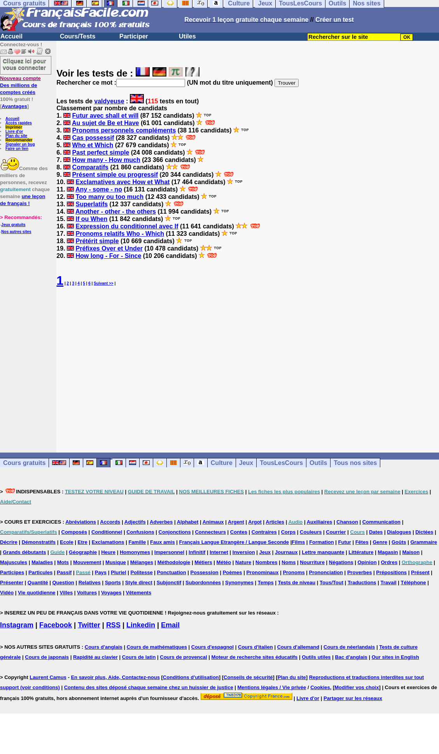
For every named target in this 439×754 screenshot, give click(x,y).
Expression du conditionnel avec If (126, 226)
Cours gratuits (24, 463)
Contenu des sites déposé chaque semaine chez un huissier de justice (148, 687)
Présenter (11, 582)
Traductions (362, 582)
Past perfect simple (100, 152)
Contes (238, 532)
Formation (321, 542)
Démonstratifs (39, 542)
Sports (113, 582)
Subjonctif (169, 582)
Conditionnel (106, 532)
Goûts (399, 542)
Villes (66, 593)
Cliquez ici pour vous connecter (24, 64)
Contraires (264, 532)
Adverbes (161, 522)
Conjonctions (175, 532)
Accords (110, 522)
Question (63, 582)
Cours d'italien (255, 647)
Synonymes (239, 582)
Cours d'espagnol (212, 647)
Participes (12, 572)
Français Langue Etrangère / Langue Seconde (234, 542)
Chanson (347, 522)
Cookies (320, 687)
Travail (388, 582)
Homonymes (135, 552)
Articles (275, 522)
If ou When (91, 219)
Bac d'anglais (351, 657)
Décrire (8, 542)
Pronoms (293, 572)
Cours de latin (139, 657)
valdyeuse (109, 101)
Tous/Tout (331, 582)
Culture (222, 463)
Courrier (336, 532)
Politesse (142, 572)
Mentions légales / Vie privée (272, 687)
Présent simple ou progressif (115, 174)
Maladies (42, 562)
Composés (74, 532)
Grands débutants (24, 552)
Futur (344, 542)
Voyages (111, 593)
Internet (219, 552)
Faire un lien (16, 148)
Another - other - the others (115, 211)
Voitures (87, 593)
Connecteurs (210, 532)
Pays (101, 572)
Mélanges (141, 562)
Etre (82, 542)
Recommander (18, 140)
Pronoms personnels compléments (124, 130)
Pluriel (118, 572)
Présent (420, 572)
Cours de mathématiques (157, 647)
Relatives (90, 582)
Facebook (55, 625)
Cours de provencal (183, 657)
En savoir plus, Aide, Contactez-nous (115, 677)
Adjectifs (135, 522)
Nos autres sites (16, 232)
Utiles (187, 36)
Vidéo (7, 593)
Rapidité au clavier (95, 657)
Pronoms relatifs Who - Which (119, 233)
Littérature (360, 552)
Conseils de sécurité (248, 677)
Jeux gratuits (13, 225)
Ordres (389, 562)
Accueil (11, 36)
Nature (243, 562)
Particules (40, 572)
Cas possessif (93, 137)
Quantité (38, 582)
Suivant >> (104, 283)
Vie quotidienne (37, 593)
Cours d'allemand (298, 647)
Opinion (367, 562)
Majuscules (13, 562)
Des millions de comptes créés (20, 85)
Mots (63, 562)
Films (298, 542)
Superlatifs (91, 204)
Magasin (388, 552)
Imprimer (13, 127)
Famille (137, 542)
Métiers (203, 562)
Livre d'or (14, 131)
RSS (113, 625)
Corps (288, 532)
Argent (236, 522)
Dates (376, 532)
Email (170, 625)
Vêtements (138, 593)
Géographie (83, 552)
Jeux (246, 463)
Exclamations (108, 542)
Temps (266, 582)
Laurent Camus (48, 677)
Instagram (16, 625)
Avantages (14, 106)
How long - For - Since (108, 255)
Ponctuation (171, 572)
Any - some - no (98, 189)
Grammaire (423, 542)
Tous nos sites (355, 463)
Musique (115, 562)
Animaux (213, 522)
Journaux (286, 552)
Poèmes (232, 572)
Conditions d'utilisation (191, 677)
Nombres (266, 562)
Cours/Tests (77, 36)
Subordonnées (203, 582)
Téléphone (413, 582)
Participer (133, 36)
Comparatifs (90, 167)
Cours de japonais (47, 657)
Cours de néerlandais (349, 647)
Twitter (89, 625)
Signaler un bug (20, 144)
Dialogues (399, 532)
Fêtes (362, 542)
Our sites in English (395, 657)
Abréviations (80, 522)
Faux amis (162, 542)
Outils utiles (316, 657)
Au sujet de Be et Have (105, 123)
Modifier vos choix (356, 687)
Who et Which (93, 145)
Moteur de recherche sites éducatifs (255, 657)
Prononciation (326, 572)
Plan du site (16, 136)
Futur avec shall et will (105, 115)
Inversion (244, 552)
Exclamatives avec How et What (122, 182)
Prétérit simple (97, 241)
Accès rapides (18, 123)
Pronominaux (262, 572)
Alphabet (188, 522)
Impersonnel (169, 552)
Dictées (424, 532)
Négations (341, 562)
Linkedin (140, 625)
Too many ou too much (109, 196)
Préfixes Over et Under (109, 248)
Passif (64, 572)
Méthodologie (174, 562)
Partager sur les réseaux (353, 698)
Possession (205, 572)
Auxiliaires (319, 522)
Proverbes (359, 572)
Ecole (66, 542)
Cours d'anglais (103, 647)
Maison (411, 552)
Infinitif (197, 552)
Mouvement (87, 562)
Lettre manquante (323, 552)
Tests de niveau (297, 582)
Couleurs (311, 532)
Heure (108, 552)
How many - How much (106, 160)
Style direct (138, 582)
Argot (255, 522)
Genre (380, 542)
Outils (318, 463)
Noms (289, 562)
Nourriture (312, 562)
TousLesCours (281, 463)
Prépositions (391, 572)
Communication (381, 522)
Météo (224, 562)
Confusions (140, 532)
